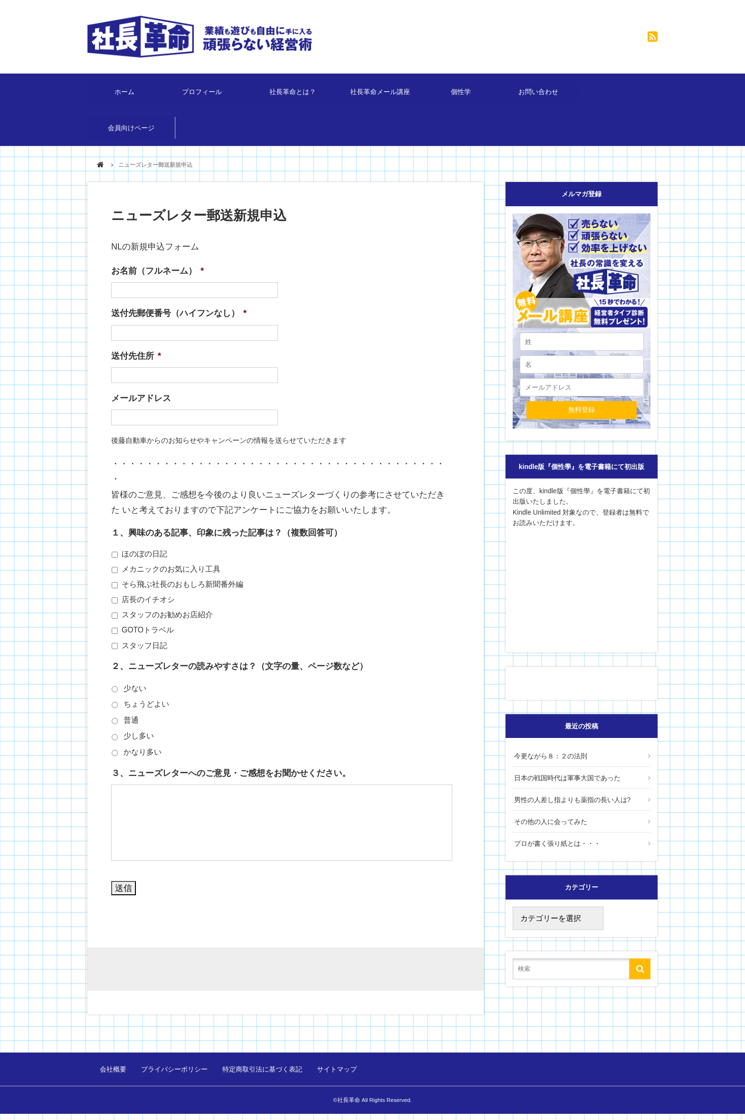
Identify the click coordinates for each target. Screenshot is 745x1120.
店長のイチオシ (148, 609)
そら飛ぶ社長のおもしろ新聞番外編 (182, 594)
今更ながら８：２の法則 (549, 765)
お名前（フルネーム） (157, 281)
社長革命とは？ (294, 94)
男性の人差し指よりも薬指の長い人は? (571, 806)
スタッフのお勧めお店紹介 (167, 625)
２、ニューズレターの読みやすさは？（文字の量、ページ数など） (239, 676)
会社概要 (114, 1077)
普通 (131, 730)
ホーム (125, 94)
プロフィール (206, 94)
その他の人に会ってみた (549, 827)
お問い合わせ (541, 94)
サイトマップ (333, 1077)
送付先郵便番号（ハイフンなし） (179, 323)
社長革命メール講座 (382, 94)
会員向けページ (131, 135)
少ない (135, 698)
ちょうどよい (146, 714)
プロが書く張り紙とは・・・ (556, 848)
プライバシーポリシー (174, 1077)
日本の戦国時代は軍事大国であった (566, 786)
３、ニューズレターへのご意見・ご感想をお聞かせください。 (231, 783)
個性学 (463, 94)
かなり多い (143, 762)
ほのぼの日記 (144, 564)
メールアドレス (141, 408)
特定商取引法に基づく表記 (260, 1077)
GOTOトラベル (148, 640)
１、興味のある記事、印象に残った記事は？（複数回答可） (226, 542)
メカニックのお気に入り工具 (171, 579)
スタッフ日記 (144, 655)
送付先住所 (136, 365)
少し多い (139, 746)
